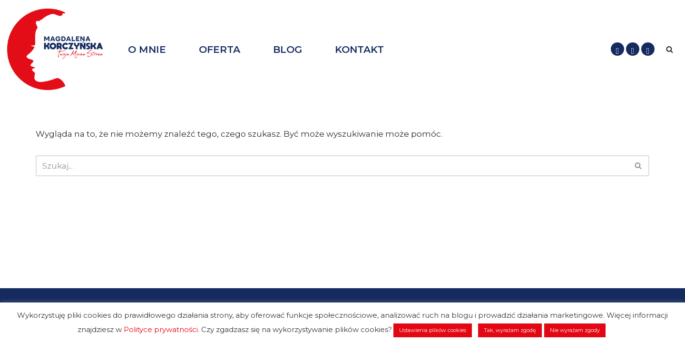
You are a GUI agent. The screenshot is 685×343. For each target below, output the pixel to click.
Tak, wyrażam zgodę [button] (510, 330)
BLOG (287, 49)
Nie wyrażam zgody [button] (575, 330)
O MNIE (147, 49)
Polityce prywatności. (161, 329)
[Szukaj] (669, 49)
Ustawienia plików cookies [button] (432, 330)
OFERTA (219, 49)
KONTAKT (359, 49)
